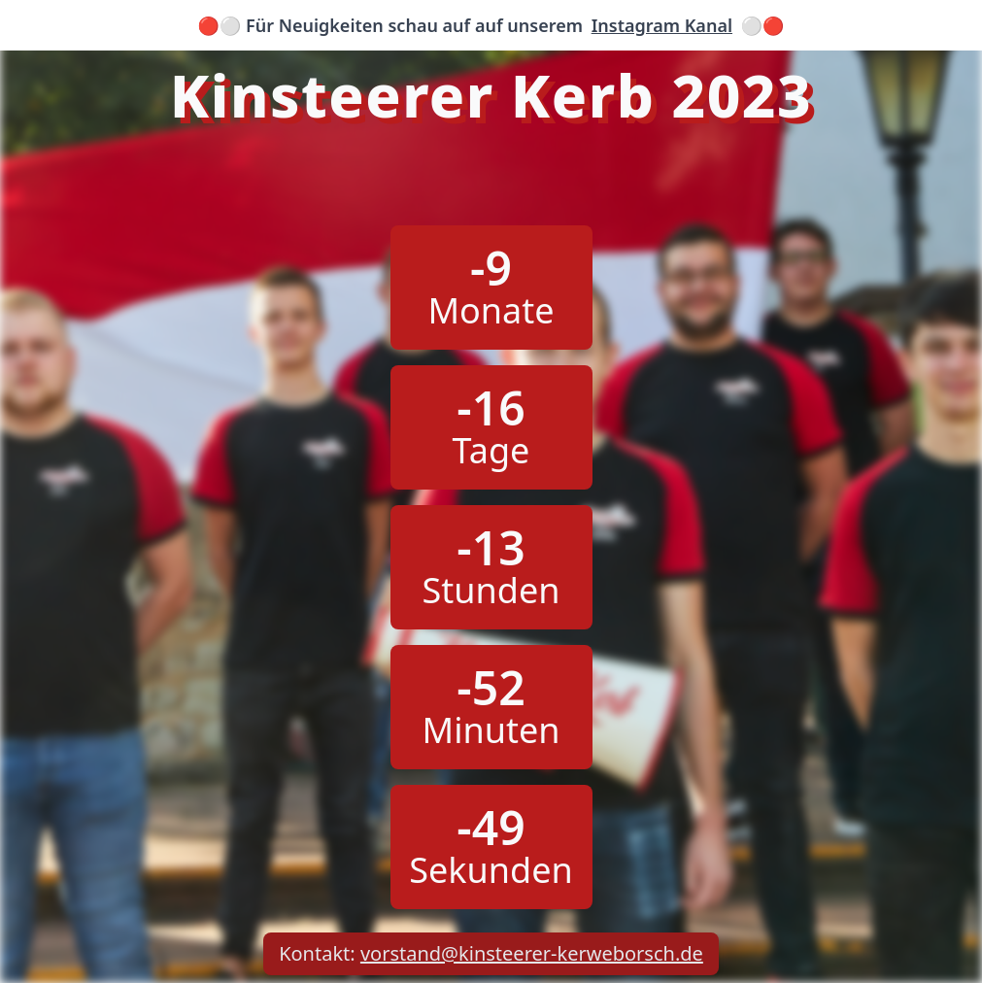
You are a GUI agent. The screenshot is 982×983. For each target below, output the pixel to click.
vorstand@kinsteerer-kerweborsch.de (531, 953)
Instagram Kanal (662, 25)
